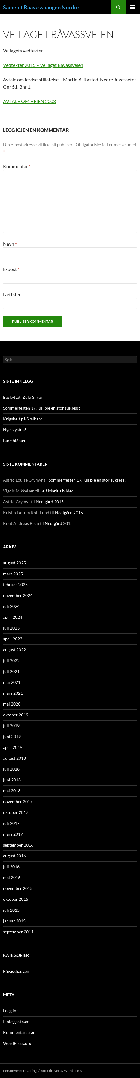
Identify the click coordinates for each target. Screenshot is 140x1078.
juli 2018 (11, 769)
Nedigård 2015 (50, 501)
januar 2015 (14, 920)
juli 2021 (11, 671)
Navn (10, 244)
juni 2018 (12, 779)
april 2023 (12, 638)
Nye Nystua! (14, 429)
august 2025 (14, 562)
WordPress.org (17, 1043)
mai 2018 (11, 790)
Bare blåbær (14, 440)
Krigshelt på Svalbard (23, 418)
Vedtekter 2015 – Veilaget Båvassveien (43, 65)
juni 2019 (12, 736)
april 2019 (12, 747)
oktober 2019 (15, 714)
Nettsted (12, 294)
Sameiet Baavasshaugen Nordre (41, 7)
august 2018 (14, 758)
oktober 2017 (15, 812)
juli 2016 (11, 866)
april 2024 (12, 617)
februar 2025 (15, 584)
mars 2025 (13, 573)
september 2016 (18, 844)
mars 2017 (13, 834)
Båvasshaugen (16, 971)
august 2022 (14, 649)
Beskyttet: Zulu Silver (23, 397)
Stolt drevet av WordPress (61, 1070)
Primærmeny (133, 7)
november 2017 (17, 801)
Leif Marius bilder (56, 490)
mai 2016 (11, 877)
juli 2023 (11, 627)
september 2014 (18, 931)
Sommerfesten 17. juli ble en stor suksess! (41, 407)
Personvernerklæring (20, 1070)
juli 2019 (11, 725)
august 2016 (14, 855)
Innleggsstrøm (16, 1021)
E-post (11, 269)
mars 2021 (13, 693)
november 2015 (17, 888)
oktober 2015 (15, 899)
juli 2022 (11, 660)
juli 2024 (11, 606)
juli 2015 (11, 910)
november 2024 (17, 595)
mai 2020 (11, 703)
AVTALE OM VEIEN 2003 (29, 101)
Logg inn (11, 1010)
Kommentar (17, 166)
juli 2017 (11, 823)
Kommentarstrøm (20, 1032)
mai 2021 (11, 682)
